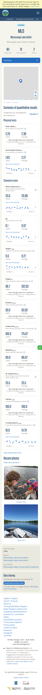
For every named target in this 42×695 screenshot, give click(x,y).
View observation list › (13, 452)
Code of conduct (10, 627)
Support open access (21, 677)
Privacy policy (9, 625)
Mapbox (36, 99)
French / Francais (11, 601)
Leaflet (7, 99)
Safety (6, 617)
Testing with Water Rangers (15, 606)
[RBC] (16, 683)
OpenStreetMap (19, 99)
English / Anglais (10, 598)
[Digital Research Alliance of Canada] (21, 689)
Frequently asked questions (15, 611)
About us (7, 603)
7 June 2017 (21, 540)
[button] (21, 81)
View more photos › (12, 462)
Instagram (8, 633)
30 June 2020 (21, 502)
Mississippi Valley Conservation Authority (21, 567)
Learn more (35, 6)
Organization (10, 19)
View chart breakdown (12, 164)
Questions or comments (14, 614)
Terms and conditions (13, 622)
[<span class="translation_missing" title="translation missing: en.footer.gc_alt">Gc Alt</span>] (26, 683)
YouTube (7, 635)
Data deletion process (13, 619)
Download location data (14, 583)
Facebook (8, 630)
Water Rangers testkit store (15, 609)
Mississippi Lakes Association (25, 19)
